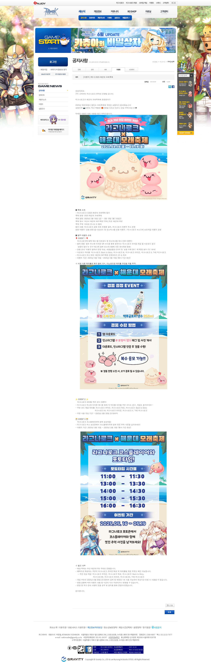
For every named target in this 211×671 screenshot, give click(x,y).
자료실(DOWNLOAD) (148, 12)
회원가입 (43, 69)
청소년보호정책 (110, 627)
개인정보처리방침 (94, 627)
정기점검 (146, 627)
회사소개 (53, 627)
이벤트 (109, 18)
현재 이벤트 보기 (90, 50)
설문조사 (117, 18)
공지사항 (83, 18)
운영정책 (137, 627)
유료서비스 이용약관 (76, 627)
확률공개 (126, 18)
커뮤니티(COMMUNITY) (114, 12)
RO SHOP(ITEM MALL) (132, 12)
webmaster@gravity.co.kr (71, 637)
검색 (191, 75)
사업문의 (157, 627)
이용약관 (62, 627)
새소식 (162, 61)
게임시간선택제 (125, 627)
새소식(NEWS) (82, 12)
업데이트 (92, 18)
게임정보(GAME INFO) (97, 12)
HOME (155, 61)
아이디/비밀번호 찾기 (59, 69)
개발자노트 (101, 18)
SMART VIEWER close (185, 133)
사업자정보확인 (113, 637)
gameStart (53, 37)
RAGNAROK (50, 12)
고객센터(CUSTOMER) (164, 12)
